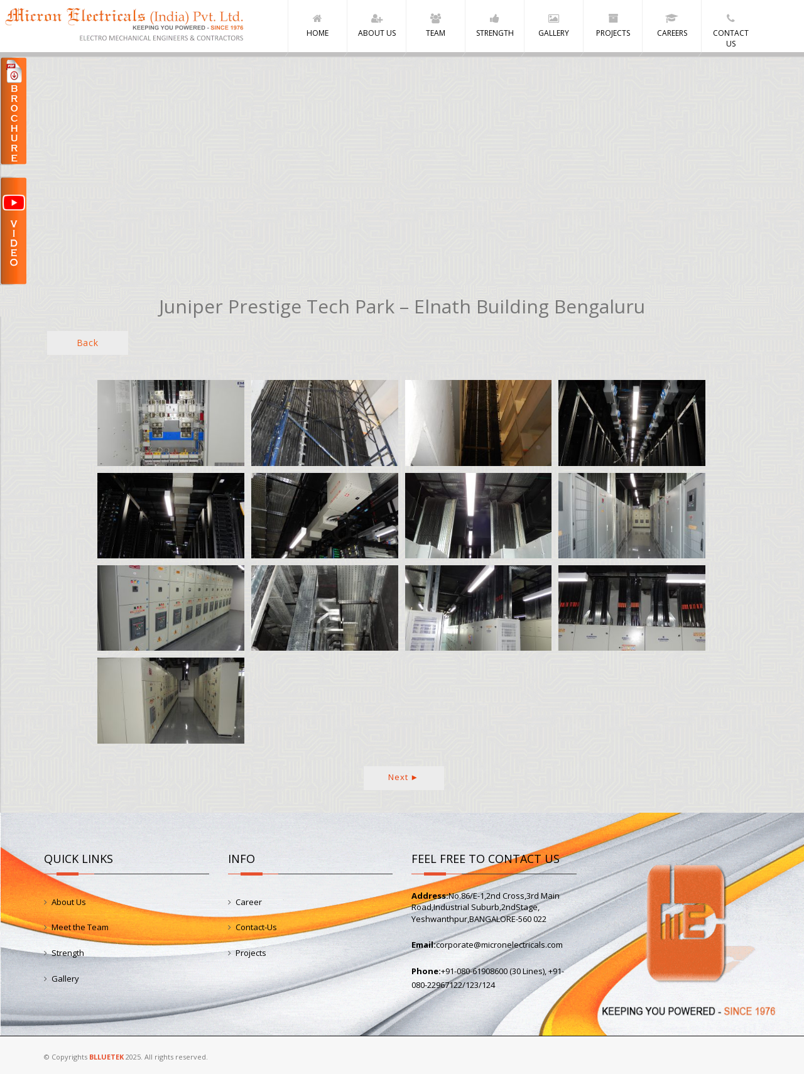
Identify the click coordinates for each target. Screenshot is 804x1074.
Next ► (403, 777)
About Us (69, 902)
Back (88, 343)
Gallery (65, 978)
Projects (251, 952)
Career (249, 902)
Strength (68, 952)
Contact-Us (256, 927)
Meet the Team (80, 927)
